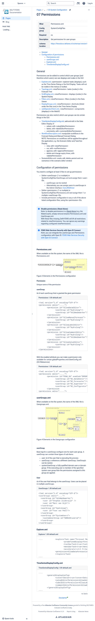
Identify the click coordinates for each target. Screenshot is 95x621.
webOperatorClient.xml (50, 109)
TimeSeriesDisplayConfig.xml (58, 65)
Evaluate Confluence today (63, 608)
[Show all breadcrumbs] (44, 10)
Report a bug (71, 611)
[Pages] (15, 18)
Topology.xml (47, 89)
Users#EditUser (69, 188)
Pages (39, 10)
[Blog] (15, 22)
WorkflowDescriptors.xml (51, 134)
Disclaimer (63, 598)
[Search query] (60, 3)
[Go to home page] (10, 3)
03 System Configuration (57, 10)
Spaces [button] (20, 3)
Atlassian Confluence (53, 611)
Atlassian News (83, 611)
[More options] (89, 10)
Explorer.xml (51, 62)
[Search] (49, 3)
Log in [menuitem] (90, 3)
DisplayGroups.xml (49, 104)
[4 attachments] (70, 10)
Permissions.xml (53, 57)
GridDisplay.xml (47, 94)
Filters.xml (46, 99)
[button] (3, 3)
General (45, 52)
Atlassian (63, 617)
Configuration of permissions (53, 55)
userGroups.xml (53, 60)
